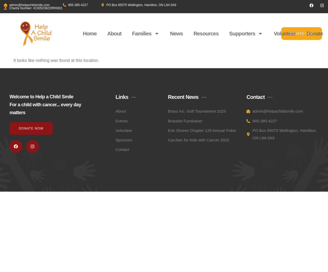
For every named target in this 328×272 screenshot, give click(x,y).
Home (90, 33)
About (114, 33)
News (176, 33)
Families (146, 33)
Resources (206, 33)
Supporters (246, 33)
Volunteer (285, 33)
